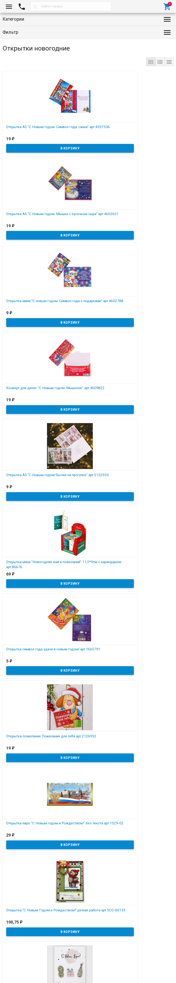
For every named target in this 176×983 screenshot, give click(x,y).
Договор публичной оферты (21, 980)
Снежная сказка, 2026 (22, 969)
